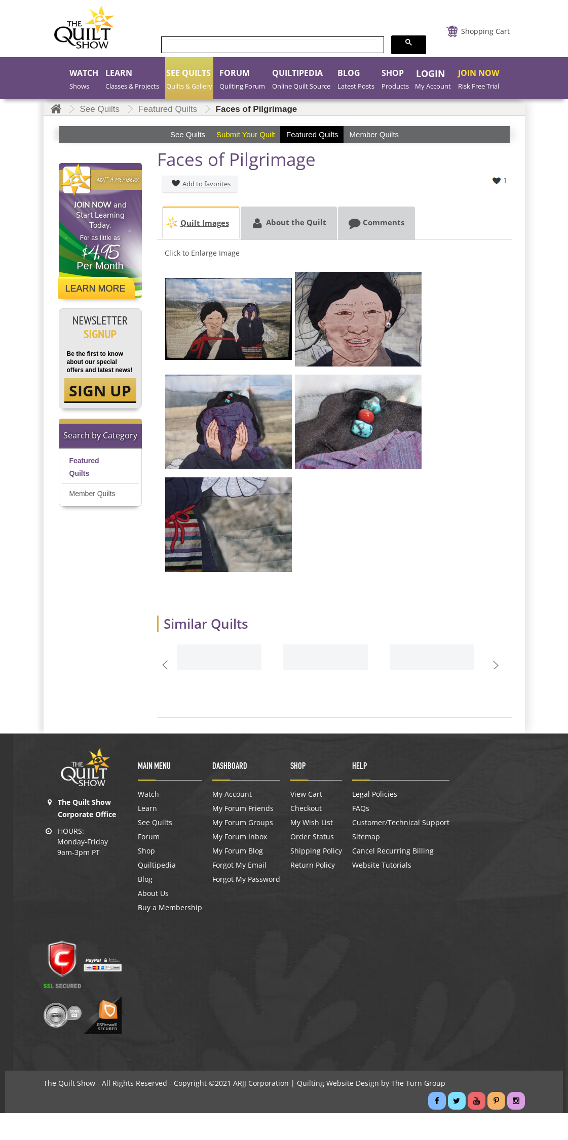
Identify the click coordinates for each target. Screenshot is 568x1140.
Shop (146, 851)
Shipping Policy (316, 851)
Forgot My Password (246, 879)
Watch (148, 794)
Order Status (312, 836)
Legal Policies (374, 794)
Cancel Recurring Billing (393, 851)
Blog (145, 879)
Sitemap (366, 836)
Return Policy (312, 865)
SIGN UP (100, 390)
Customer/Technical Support (400, 822)
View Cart (306, 794)
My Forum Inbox (239, 836)
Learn (147, 808)
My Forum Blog (237, 851)
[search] (271, 45)
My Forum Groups (242, 822)
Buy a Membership (170, 907)
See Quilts (155, 822)
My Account (232, 794)
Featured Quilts (84, 467)
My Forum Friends (243, 808)
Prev (166, 664)
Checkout (306, 808)
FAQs (360, 808)
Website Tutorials (381, 865)
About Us (153, 893)
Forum (149, 836)
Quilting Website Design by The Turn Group (371, 1083)
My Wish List (311, 822)
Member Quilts (92, 494)
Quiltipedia (157, 865)
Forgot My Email (239, 865)
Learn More (95, 288)
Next (497, 664)
